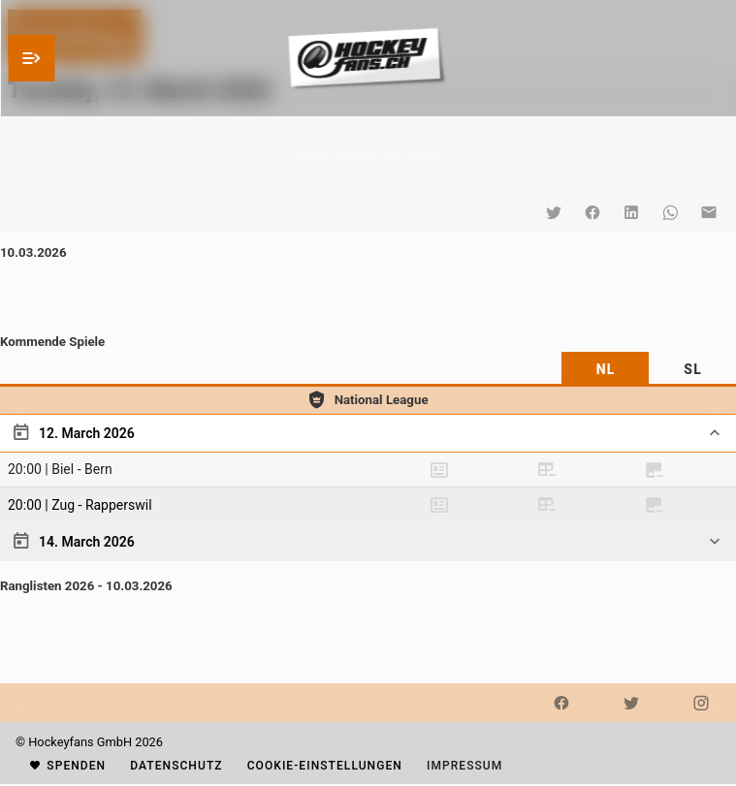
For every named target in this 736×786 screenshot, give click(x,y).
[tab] (605, 369)
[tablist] (368, 369)
